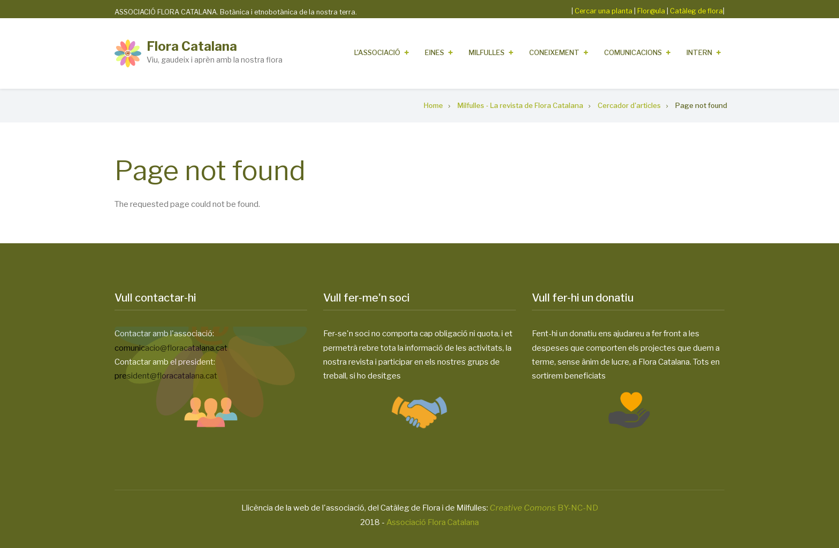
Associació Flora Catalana (432, 522)
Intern (699, 52)
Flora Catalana (192, 46)
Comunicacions (633, 52)
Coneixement (554, 52)
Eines (434, 52)
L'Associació (377, 52)
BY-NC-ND (544, 508)
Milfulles (487, 52)
